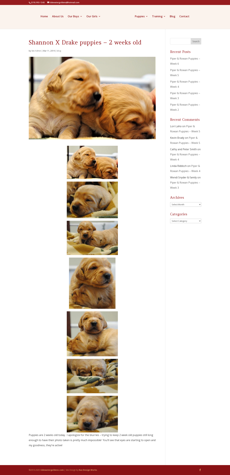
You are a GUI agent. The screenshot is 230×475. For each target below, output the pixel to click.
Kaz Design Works (88, 470)
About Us (58, 16)
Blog (172, 16)
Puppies (140, 16)
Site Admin (36, 50)
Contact (184, 16)
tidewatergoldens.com (52, 470)
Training (157, 16)
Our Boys (73, 16)
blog (59, 50)
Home (44, 16)
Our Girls (91, 16)
